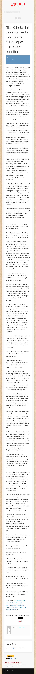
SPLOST (14, 62)
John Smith (11, 57)
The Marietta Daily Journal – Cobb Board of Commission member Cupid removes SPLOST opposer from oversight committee (16, 605)
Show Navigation (27, 14)
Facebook (16, 18)
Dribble (19, 18)
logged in (14, 648)
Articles (10, 62)
